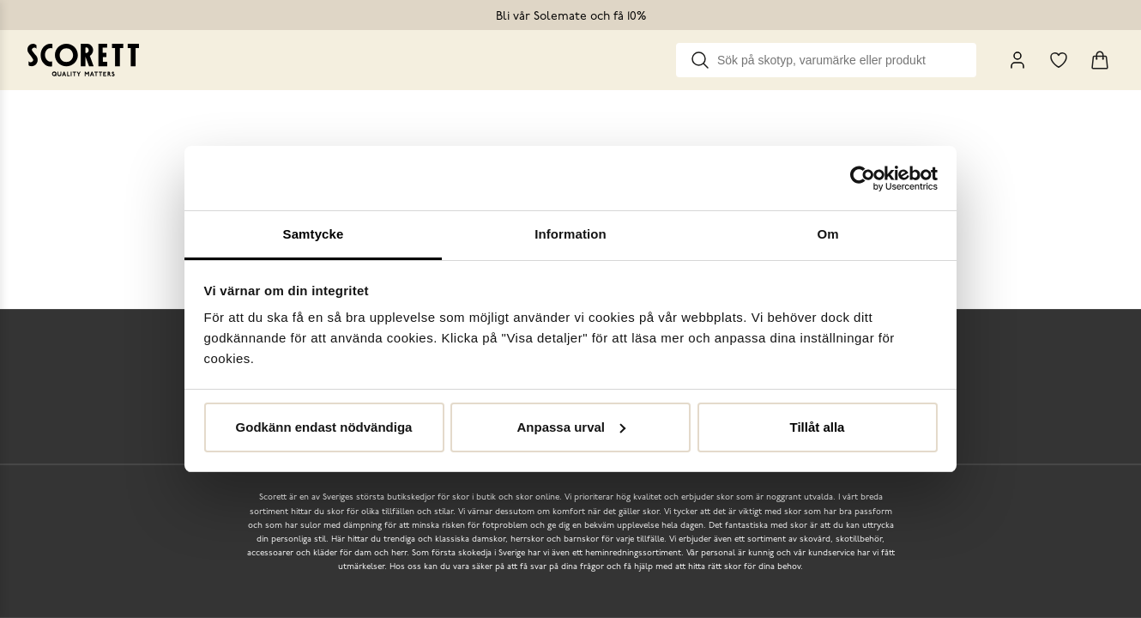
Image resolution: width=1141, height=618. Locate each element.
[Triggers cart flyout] (1100, 60)
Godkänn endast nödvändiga (324, 427)
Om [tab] (827, 234)
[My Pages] (1017, 60)
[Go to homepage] (83, 60)
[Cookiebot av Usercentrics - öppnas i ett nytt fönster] (863, 178)
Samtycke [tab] (313, 234)
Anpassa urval (570, 427)
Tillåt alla (817, 427)
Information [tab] (570, 234)
